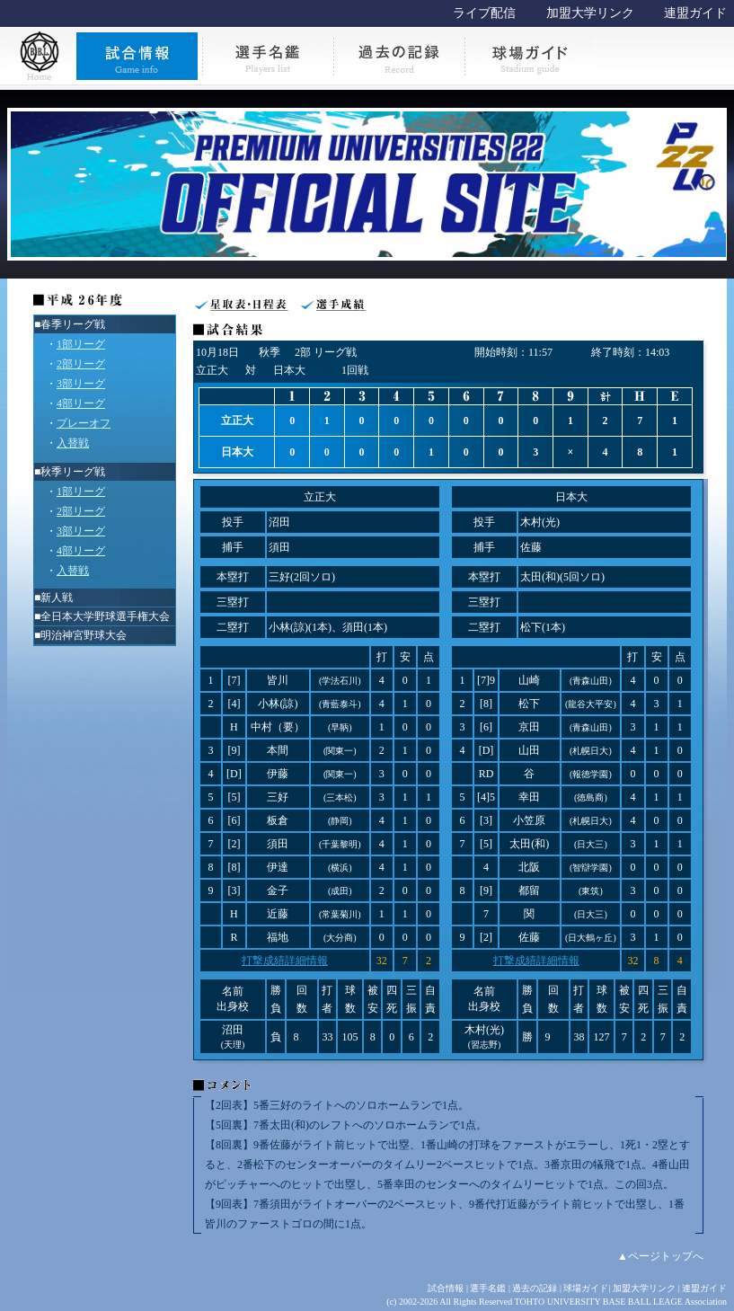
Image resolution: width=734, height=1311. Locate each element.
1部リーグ (81, 344)
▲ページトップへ (660, 1256)
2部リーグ (81, 364)
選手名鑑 (488, 1288)
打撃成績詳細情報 (285, 960)
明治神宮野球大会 (83, 635)
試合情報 (446, 1288)
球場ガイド (585, 1288)
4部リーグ (81, 403)
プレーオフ (84, 423)
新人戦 (56, 597)
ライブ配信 (484, 13)
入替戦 (73, 443)
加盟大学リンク (590, 13)
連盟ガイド (695, 13)
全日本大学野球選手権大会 (105, 616)
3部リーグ (81, 383)
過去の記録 (534, 1288)
